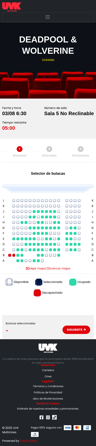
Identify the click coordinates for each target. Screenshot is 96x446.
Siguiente (76, 330)
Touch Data (28, 441)
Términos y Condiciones (48, 386)
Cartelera (48, 370)
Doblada (48, 60)
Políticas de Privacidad (48, 392)
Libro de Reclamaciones (48, 398)
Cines (48, 376)
